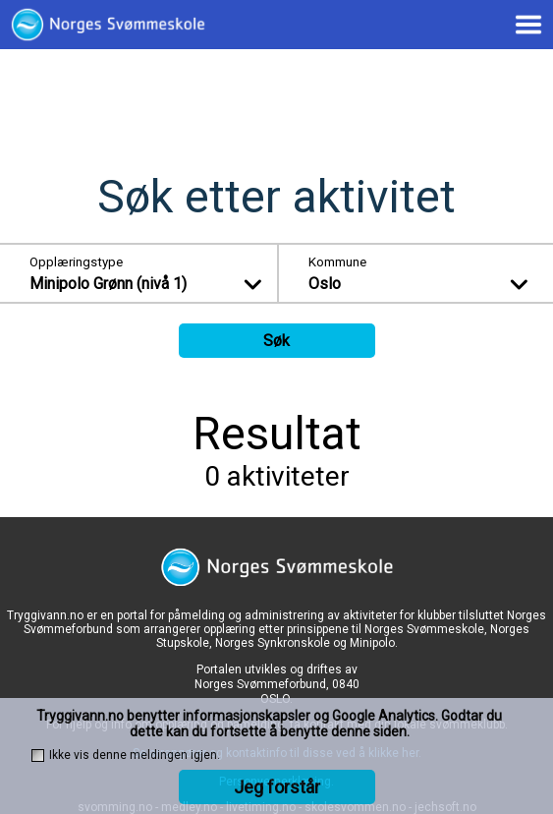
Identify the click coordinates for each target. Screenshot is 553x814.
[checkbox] (37, 755)
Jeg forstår (277, 787)
